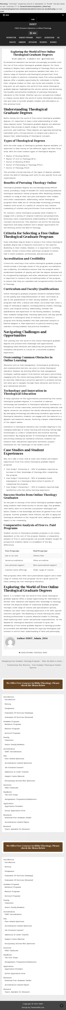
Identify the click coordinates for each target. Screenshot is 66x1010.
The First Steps (11, 795)
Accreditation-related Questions (18, 763)
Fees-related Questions (14, 758)
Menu (7, 15)
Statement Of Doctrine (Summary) (19, 713)
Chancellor (9, 740)
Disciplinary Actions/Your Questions (20, 781)
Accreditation (49, 37)
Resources (43, 42)
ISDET (33, 24)
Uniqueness (9, 708)
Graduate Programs (26, 37)
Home (33, 19)
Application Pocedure (14, 806)
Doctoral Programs (12, 733)
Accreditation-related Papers (17, 822)
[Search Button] (63, 15)
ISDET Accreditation (13, 751)
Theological (38, 652)
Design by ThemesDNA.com (33, 1007)
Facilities (12, 42)
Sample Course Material (14, 776)
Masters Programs (12, 728)
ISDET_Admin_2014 (19, 59)
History (8, 704)
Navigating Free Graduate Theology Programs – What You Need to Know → (33, 661)
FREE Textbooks (11, 788)
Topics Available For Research (17, 829)
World (45, 652)
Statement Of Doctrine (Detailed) (19, 717)
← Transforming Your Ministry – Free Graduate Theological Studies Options (33, 666)
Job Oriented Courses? (14, 767)
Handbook (22, 42)
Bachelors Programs (13, 724)
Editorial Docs (49, 59)
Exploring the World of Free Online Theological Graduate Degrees (33, 53)
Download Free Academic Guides (18, 817)
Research (53, 42)
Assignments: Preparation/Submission (20, 799)
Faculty (38, 37)
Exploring (29, 652)
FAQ (58, 37)
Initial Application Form (15, 810)
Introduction (11, 37)
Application (33, 42)
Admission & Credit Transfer (17, 772)
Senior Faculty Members (14, 744)
